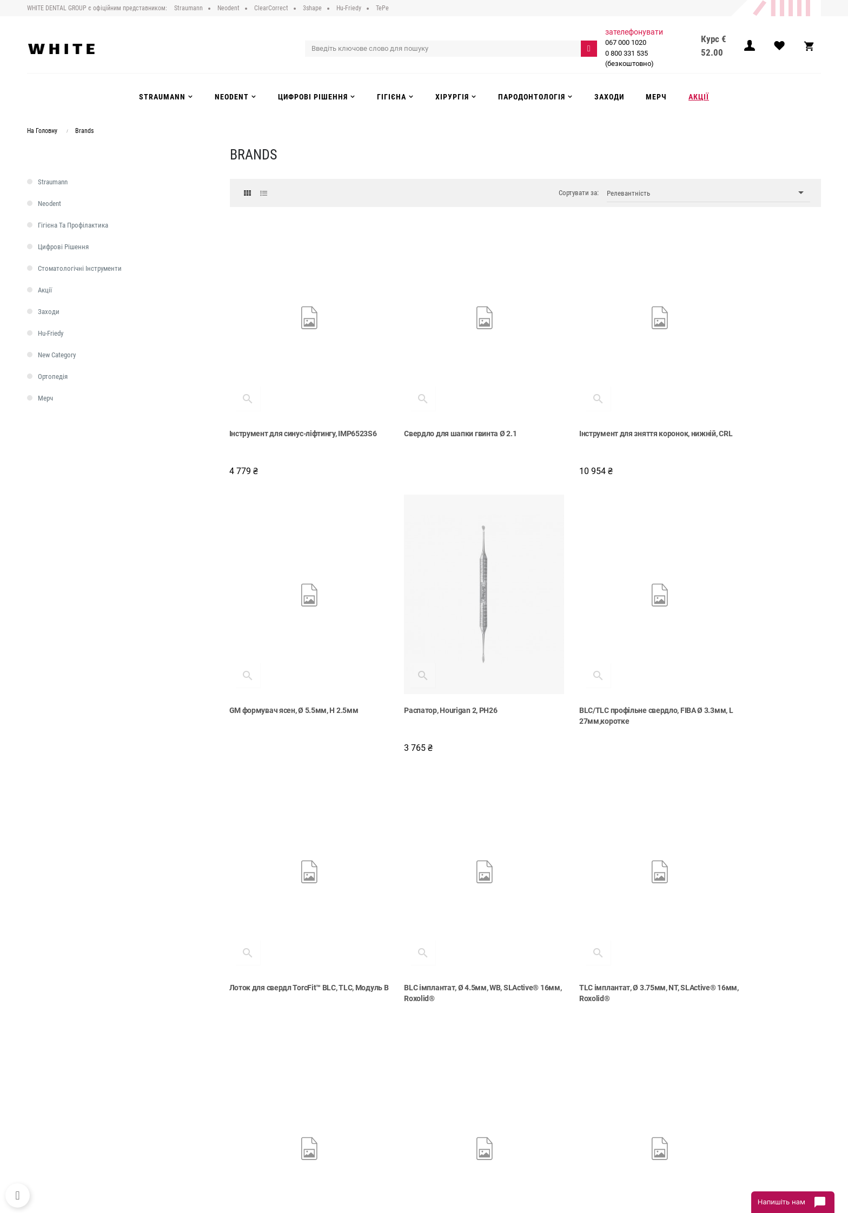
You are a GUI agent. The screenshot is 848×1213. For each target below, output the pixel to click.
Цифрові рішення (63, 247)
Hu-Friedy (50, 333)
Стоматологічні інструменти (80, 268)
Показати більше (525, 968)
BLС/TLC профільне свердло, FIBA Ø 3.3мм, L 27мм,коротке (443, 655)
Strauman (446, 1053)
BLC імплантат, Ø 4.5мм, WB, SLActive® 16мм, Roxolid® (752, 655)
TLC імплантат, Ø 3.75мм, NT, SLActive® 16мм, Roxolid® (280, 902)
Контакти (260, 1119)
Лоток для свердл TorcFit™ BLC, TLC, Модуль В (595, 655)
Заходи (48, 312)
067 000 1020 (626, 42)
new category (57, 355)
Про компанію (268, 1053)
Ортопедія (53, 376)
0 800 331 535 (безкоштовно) (630, 58)
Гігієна (442, 1097)
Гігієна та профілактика (73, 225)
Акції (45, 290)
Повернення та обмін (279, 1097)
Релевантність (708, 192)
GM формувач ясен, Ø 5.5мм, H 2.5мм (749, 403)
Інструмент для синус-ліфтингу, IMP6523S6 (283, 408)
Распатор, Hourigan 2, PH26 (276, 650)
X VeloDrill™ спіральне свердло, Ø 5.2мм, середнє (590, 902)
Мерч (45, 398)
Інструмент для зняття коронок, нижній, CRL (588, 408)
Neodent (49, 203)
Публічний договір (274, 1064)
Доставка (261, 1075)
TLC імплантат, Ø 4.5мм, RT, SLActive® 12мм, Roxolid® (751, 902)
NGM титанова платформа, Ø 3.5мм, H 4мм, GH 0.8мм (447, 902)
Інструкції (260, 1108)
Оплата (257, 1086)
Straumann (53, 182)
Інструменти (451, 1086)
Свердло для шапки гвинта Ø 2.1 (437, 403)
